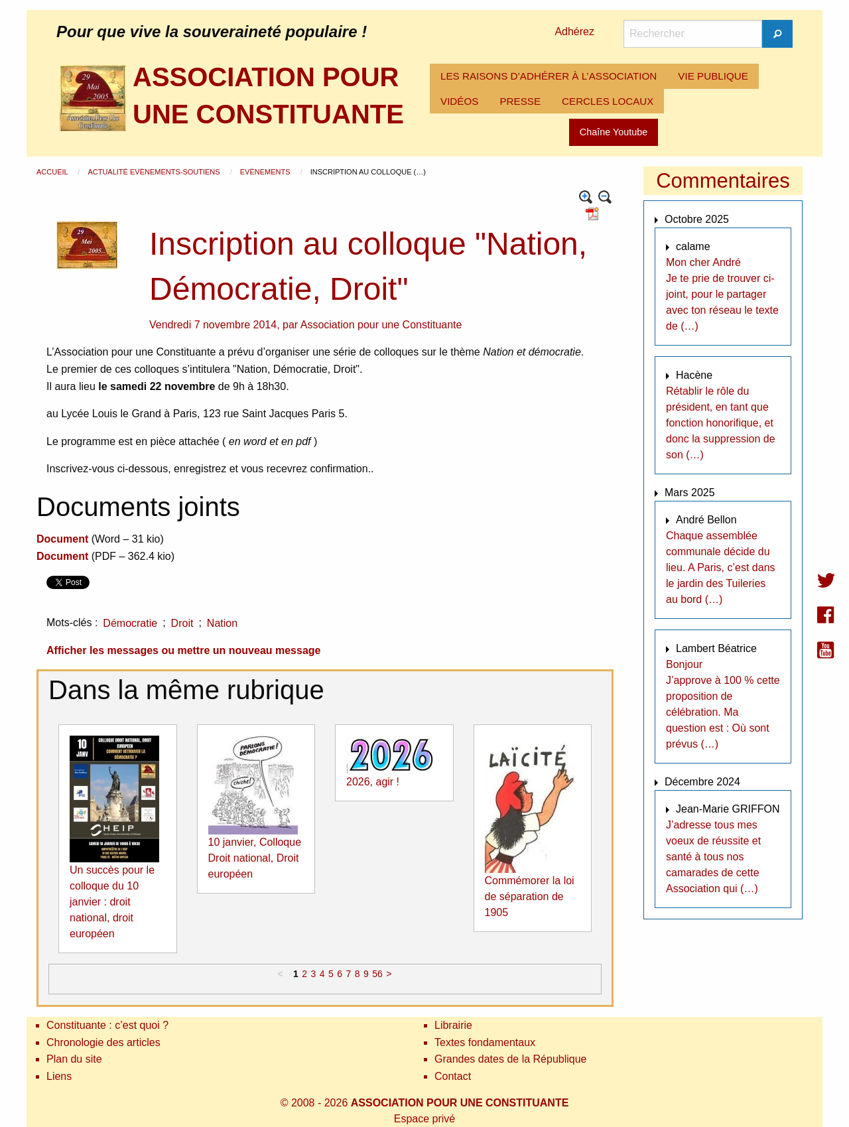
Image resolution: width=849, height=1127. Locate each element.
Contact (452, 1076)
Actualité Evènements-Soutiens (155, 172)
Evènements (266, 172)
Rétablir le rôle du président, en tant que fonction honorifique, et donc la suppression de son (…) (720, 422)
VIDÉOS (459, 101)
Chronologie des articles (103, 1042)
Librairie (453, 1025)
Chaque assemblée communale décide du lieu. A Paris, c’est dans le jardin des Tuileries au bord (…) (720, 567)
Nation (222, 623)
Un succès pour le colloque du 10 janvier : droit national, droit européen (112, 901)
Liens (59, 1076)
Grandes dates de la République (510, 1059)
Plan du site (74, 1059)
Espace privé (425, 1118)
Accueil (53, 172)
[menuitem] (548, 76)
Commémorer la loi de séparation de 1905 (529, 896)
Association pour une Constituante (381, 324)
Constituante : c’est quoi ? (107, 1025)
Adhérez (574, 31)
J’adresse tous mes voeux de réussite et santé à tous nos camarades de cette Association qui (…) (713, 856)
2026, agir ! (372, 781)
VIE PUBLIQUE (713, 76)
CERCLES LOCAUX (607, 101)
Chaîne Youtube (613, 132)
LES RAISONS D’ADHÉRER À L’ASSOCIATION (548, 76)
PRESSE (520, 101)
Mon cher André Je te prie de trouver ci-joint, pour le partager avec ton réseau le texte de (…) (722, 294)
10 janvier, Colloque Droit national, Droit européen (255, 858)
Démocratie (130, 623)
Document (62, 539)
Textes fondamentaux (484, 1042)
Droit (182, 623)
